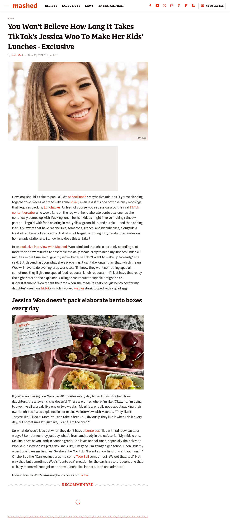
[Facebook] (150, 6)
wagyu (79, 288)
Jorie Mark (17, 55)
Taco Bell (82, 456)
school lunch (77, 197)
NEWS (89, 6)
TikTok (45, 288)
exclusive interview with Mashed (43, 247)
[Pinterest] (179, 6)
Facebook (141, 138)
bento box (92, 431)
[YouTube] (157, 6)
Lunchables (52, 207)
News (11, 19)
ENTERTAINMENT (111, 6)
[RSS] (193, 6)
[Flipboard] (186, 6)
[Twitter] (164, 6)
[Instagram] (172, 6)
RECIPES (51, 6)
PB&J (75, 202)
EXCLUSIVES (71, 6)
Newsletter (212, 5)
